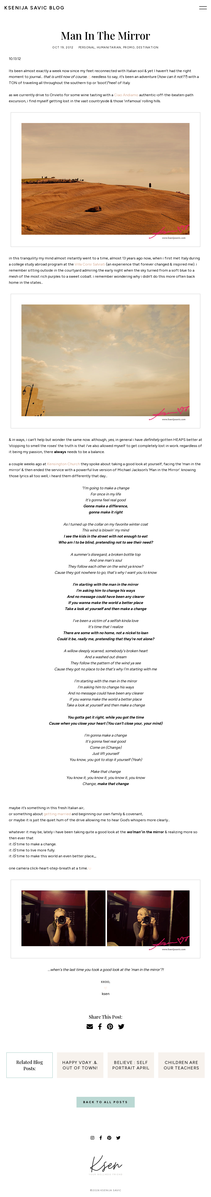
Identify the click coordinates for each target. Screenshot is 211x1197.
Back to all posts (105, 1102)
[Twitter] (118, 1138)
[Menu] (203, 8)
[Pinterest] (109, 1138)
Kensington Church (63, 464)
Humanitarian (109, 47)
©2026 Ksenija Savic (105, 1190)
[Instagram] (92, 1138)
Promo (129, 47)
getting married (57, 814)
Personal (87, 47)
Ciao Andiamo (126, 95)
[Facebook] (100, 1138)
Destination (148, 47)
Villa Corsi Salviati (90, 264)
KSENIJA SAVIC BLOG (34, 8)
